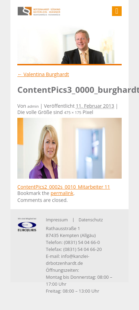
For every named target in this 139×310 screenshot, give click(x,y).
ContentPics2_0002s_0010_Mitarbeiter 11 (63, 186)
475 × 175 (72, 112)
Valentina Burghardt (43, 74)
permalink (62, 193)
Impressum (57, 220)
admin (33, 106)
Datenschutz (91, 220)
